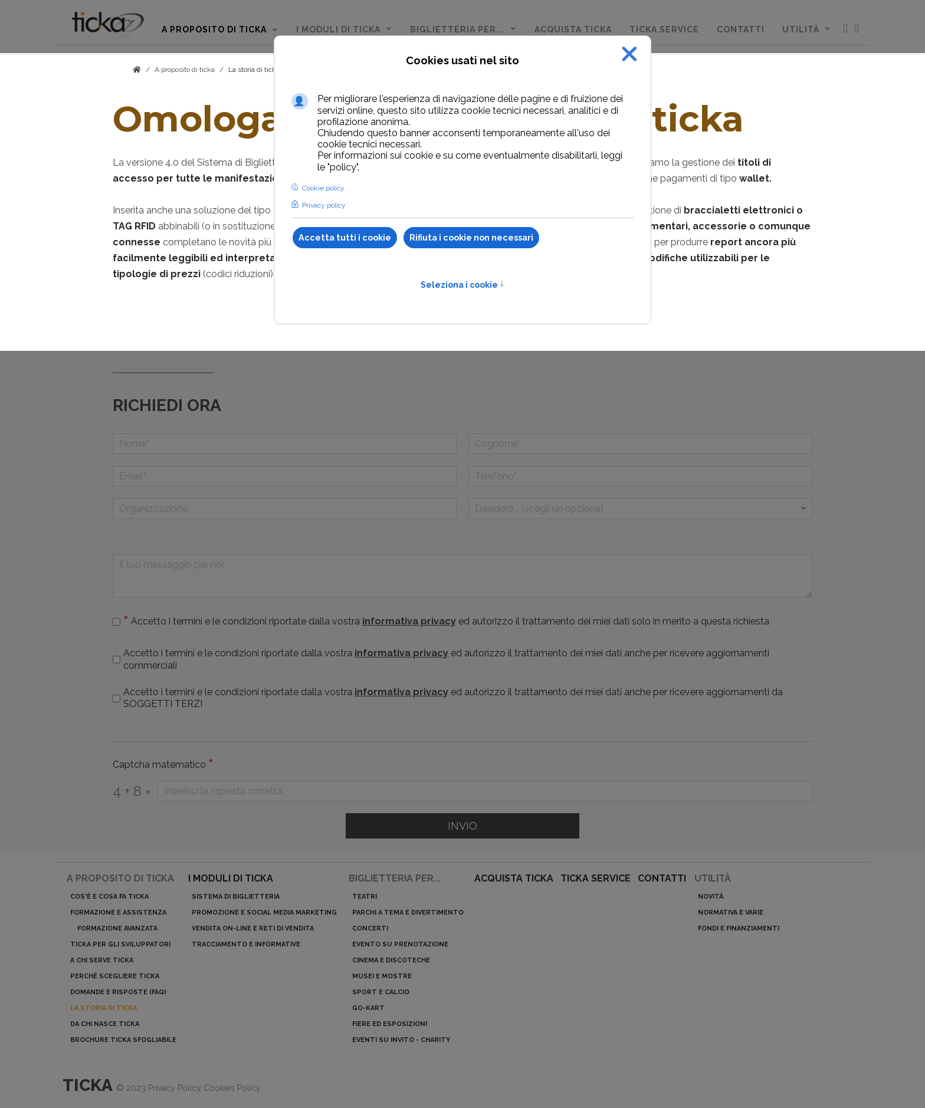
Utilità (712, 878)
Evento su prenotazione (400, 944)
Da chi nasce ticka (104, 1024)
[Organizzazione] (285, 508)
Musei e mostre (382, 976)
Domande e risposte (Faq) (118, 992)
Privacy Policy (176, 1088)
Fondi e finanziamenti (738, 928)
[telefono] (640, 476)
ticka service (595, 878)
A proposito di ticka (120, 878)
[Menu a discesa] (640, 508)
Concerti (370, 928)
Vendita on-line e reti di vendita (253, 928)
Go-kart (368, 1008)
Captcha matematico (163, 765)
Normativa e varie (730, 912)
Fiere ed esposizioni (389, 1024)
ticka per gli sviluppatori (120, 944)
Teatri (364, 896)
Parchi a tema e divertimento (408, 912)
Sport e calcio (380, 992)
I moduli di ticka (230, 878)
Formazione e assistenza (118, 912)
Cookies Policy (232, 1088)
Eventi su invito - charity (401, 1040)
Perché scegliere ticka (114, 976)
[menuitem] (108, 27)
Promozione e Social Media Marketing (264, 912)
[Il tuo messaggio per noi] (462, 575)
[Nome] (285, 443)
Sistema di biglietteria (236, 896)
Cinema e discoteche (391, 960)
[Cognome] (640, 443)
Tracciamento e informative (246, 944)
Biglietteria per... (395, 878)
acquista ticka (513, 878)
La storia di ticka (254, 69)
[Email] (285, 476)
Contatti (662, 878)
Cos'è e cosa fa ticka (109, 896)
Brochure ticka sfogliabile (123, 1040)
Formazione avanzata (117, 928)
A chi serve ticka (101, 960)
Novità (710, 896)
